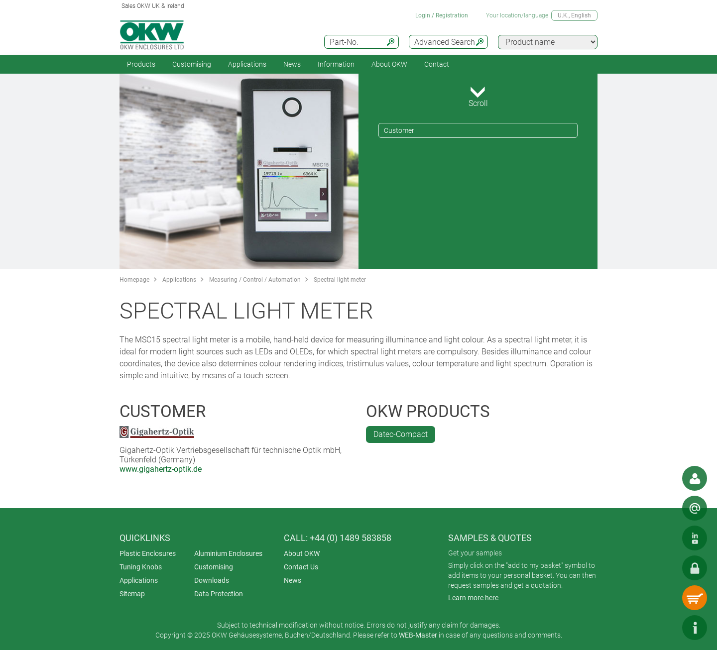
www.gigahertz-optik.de (161, 469)
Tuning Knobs (141, 567)
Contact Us (301, 567)
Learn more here (473, 598)
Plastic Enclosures (148, 553)
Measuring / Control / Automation (255, 279)
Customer (399, 130)
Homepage (134, 279)
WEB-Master (418, 635)
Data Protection (218, 594)
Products (141, 64)
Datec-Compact (400, 434)
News (292, 64)
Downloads (211, 580)
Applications (247, 64)
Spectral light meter (340, 279)
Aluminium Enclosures (228, 553)
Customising (191, 64)
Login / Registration (441, 15)
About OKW (302, 553)
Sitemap (132, 594)
